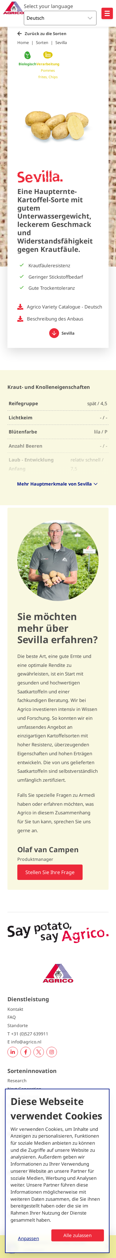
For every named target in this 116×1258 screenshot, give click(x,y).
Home (23, 42)
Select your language (48, 6)
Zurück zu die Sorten (46, 33)
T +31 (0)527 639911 (27, 1034)
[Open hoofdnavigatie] (107, 13)
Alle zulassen (77, 1235)
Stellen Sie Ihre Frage (50, 872)
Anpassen (28, 1238)
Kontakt (15, 1009)
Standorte (17, 1025)
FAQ (11, 1017)
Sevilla (61, 42)
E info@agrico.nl (24, 1042)
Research (17, 1080)
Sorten (42, 42)
